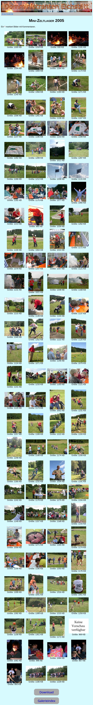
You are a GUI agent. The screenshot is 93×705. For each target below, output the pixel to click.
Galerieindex (46, 701)
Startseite (7, 14)
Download (46, 692)
